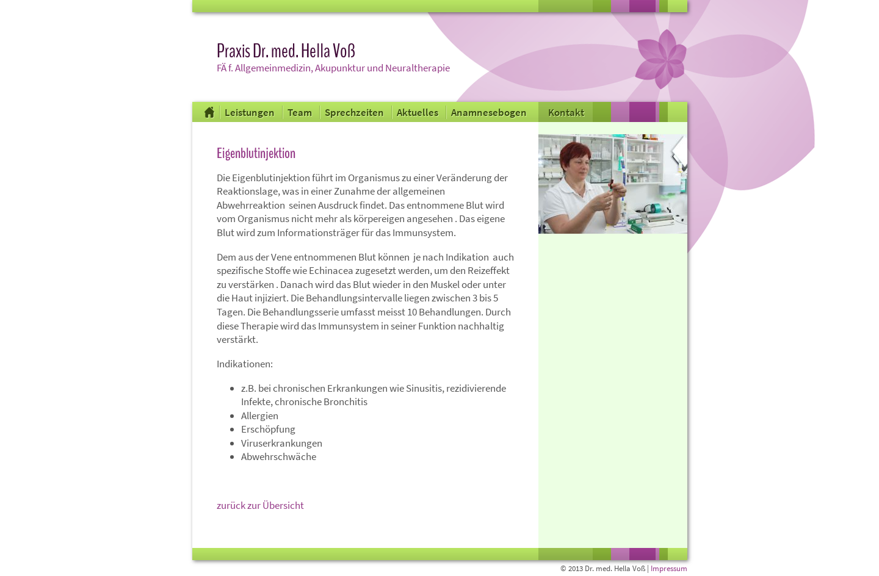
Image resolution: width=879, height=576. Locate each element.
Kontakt (566, 112)
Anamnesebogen (489, 112)
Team (301, 112)
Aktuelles (418, 112)
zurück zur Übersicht (260, 505)
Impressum (669, 568)
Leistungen (251, 112)
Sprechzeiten (355, 112)
